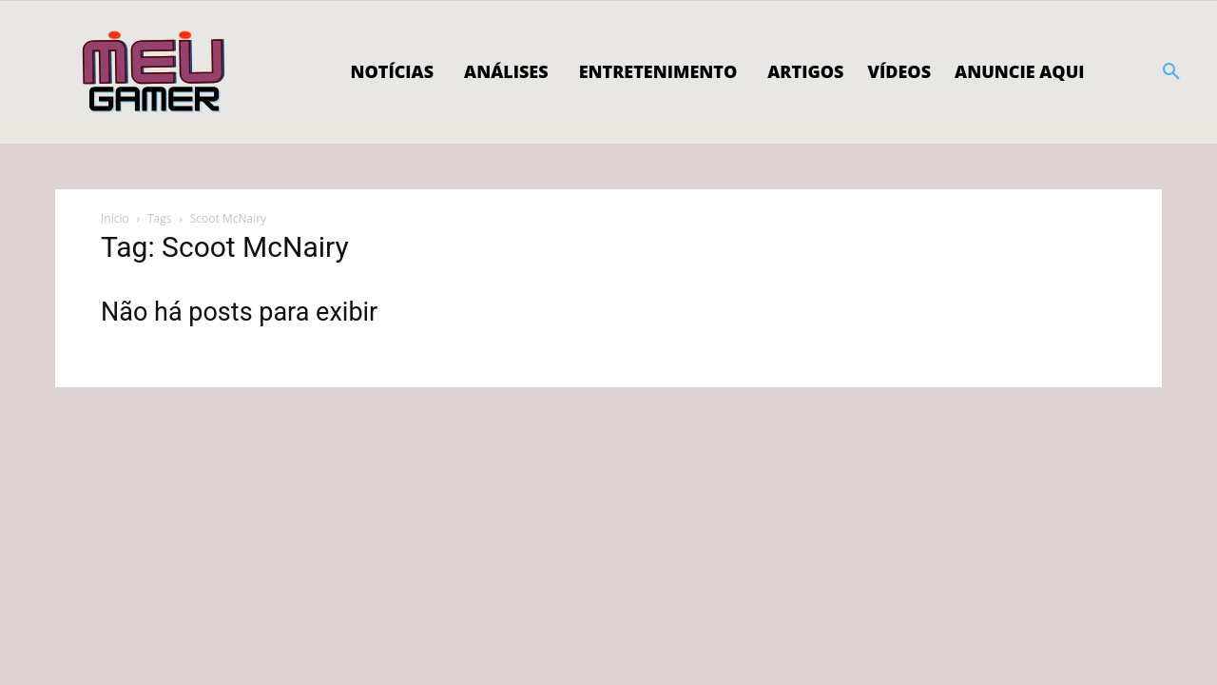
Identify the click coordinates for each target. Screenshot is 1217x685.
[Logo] (154, 72)
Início (115, 218)
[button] (1171, 72)
